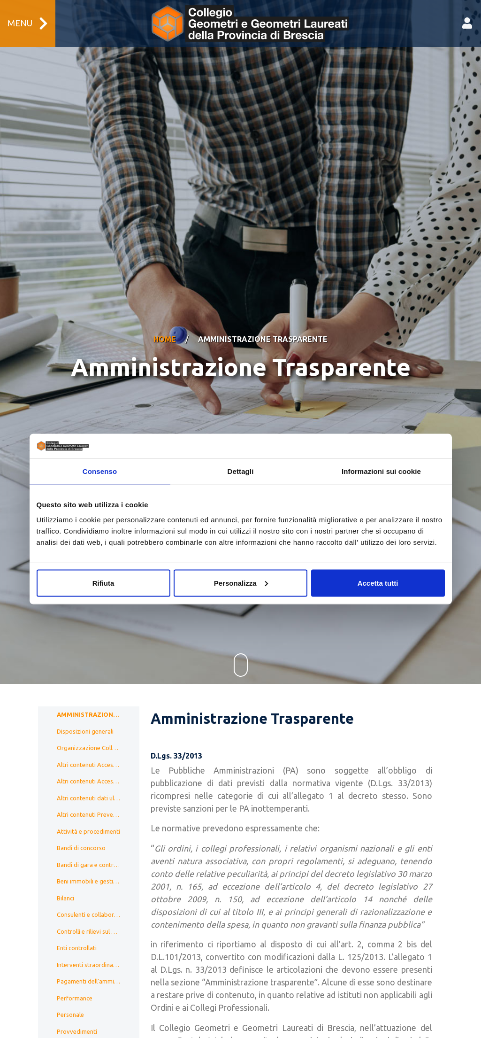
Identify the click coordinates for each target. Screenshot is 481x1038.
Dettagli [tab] (241, 471)
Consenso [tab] (100, 471)
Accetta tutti (378, 583)
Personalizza (241, 583)
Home (164, 327)
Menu (28, 23)
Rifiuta (103, 583)
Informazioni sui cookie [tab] (381, 471)
